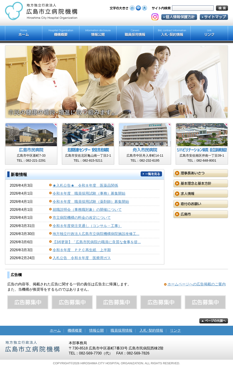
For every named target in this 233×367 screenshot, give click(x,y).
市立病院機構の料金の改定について (82, 218)
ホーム (55, 330)
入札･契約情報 (151, 330)
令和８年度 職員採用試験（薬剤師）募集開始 (91, 202)
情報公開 (96, 330)
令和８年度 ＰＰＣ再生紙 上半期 (82, 250)
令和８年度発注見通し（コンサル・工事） (87, 226)
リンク (175, 330)
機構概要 (75, 330)
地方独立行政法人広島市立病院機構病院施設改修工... (96, 234)
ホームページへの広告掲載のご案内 (196, 284)
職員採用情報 (121, 330)
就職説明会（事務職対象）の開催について (87, 210)
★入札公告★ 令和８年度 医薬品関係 (85, 185)
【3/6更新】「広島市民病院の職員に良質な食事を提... (97, 242)
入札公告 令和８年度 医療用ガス (82, 258)
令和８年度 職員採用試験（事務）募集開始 (89, 193)
